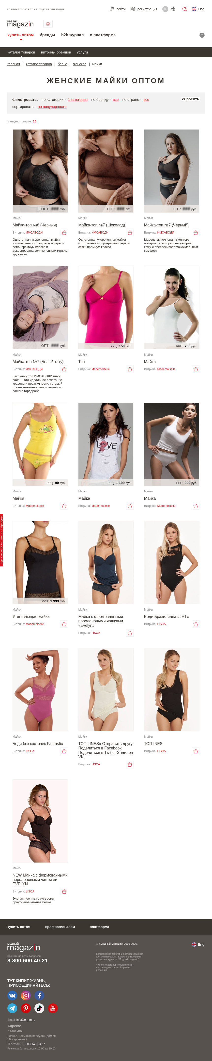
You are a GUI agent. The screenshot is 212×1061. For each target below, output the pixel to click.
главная (13, 64)
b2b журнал (72, 35)
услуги (82, 52)
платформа (99, 927)
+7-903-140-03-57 (33, 1044)
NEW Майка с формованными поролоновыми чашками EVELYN (40, 879)
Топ (81, 362)
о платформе (103, 35)
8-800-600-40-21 (27, 960)
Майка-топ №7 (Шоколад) (101, 225)
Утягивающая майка (31, 617)
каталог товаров (21, 52)
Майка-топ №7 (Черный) (166, 225)
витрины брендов (56, 52)
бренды (47, 35)
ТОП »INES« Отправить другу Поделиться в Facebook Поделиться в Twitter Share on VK (105, 750)
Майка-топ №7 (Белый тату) (38, 362)
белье (62, 64)
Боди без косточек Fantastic (38, 744)
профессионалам (60, 927)
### (55, 208)
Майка (150, 362)
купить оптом (20, 35)
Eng (201, 9)
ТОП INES (153, 744)
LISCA (95, 633)
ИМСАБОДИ (34, 232)
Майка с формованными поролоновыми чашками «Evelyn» (100, 621)
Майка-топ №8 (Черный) (35, 225)
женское (79, 64)
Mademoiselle (100, 369)
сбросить (190, 99)
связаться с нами (48, 23)
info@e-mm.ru (25, 1020)
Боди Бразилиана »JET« (166, 617)
